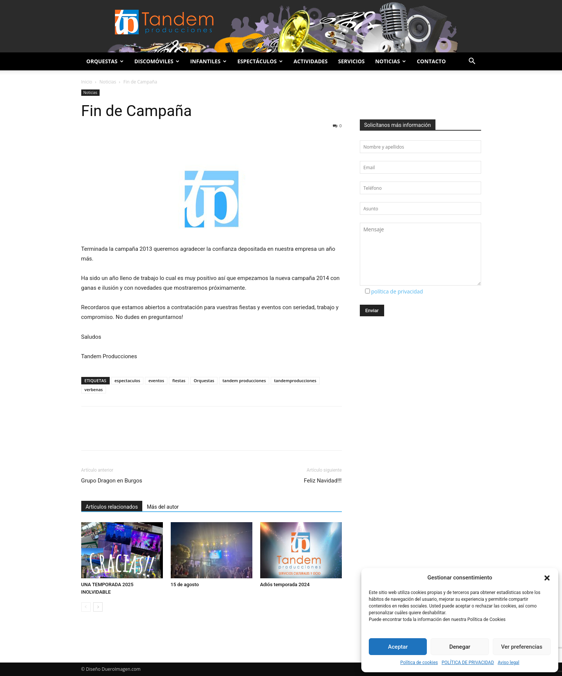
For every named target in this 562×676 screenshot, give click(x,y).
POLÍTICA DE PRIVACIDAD (467, 662)
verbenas (94, 389)
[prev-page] (86, 607)
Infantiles (208, 61)
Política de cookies (419, 662)
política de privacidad (397, 291)
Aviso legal (508, 662)
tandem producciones (244, 380)
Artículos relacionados (112, 507)
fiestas (178, 380)
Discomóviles (156, 61)
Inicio (86, 82)
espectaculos (127, 380)
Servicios (351, 61)
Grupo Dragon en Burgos (111, 480)
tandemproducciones (295, 380)
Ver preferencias (521, 646)
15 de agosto (185, 584)
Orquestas (105, 61)
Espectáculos (260, 61)
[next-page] (98, 607)
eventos (156, 380)
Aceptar (398, 646)
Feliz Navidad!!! (323, 480)
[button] (547, 578)
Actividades (311, 61)
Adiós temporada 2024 (285, 584)
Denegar (459, 646)
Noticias (390, 61)
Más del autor (163, 507)
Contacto (431, 61)
